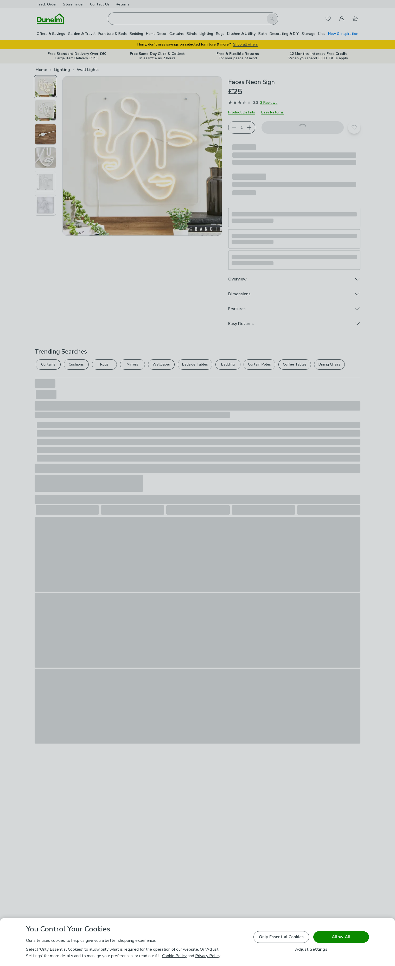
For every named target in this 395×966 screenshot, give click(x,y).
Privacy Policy (207, 956)
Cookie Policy (174, 956)
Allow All (341, 937)
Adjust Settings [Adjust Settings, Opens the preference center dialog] (311, 949)
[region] (197, 942)
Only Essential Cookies (281, 937)
